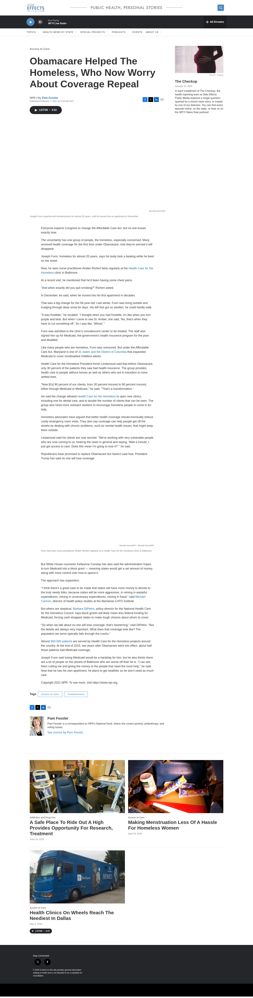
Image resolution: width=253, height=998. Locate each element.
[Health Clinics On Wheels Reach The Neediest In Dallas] (77, 878)
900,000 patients (61, 642)
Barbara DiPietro (83, 610)
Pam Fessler (50, 99)
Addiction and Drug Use (42, 819)
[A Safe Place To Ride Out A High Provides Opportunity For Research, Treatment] (77, 788)
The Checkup (186, 83)
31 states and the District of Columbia (102, 353)
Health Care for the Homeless (96, 397)
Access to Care (40, 50)
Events (137, 33)
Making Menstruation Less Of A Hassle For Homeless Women (172, 826)
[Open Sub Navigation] (38, 33)
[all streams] (215, 23)
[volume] (40, 23)
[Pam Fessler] (37, 727)
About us (152, 33)
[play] (30, 23)
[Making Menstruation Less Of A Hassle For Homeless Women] (175, 788)
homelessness (76, 695)
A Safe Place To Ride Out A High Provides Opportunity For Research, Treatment (71, 829)
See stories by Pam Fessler (65, 734)
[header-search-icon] (221, 8)
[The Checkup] (199, 61)
